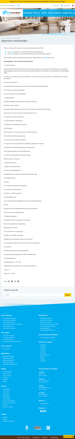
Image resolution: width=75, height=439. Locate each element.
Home (3, 38)
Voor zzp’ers (6, 391)
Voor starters (6, 393)
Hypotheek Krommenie (8, 362)
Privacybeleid (35, 437)
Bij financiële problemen (9, 401)
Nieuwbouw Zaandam (45, 322)
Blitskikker (55, 437)
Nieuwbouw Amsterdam (46, 318)
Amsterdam (43, 345)
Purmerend (43, 361)
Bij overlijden (6, 395)
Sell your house (6, 373)
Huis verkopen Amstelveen (9, 320)
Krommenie (43, 353)
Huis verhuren (6, 349)
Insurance (5, 379)
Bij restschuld (6, 399)
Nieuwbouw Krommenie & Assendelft (49, 324)
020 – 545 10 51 (43, 382)
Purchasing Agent (7, 371)
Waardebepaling (67, 13)
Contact (5, 381)
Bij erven (5, 405)
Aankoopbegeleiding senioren (47, 330)
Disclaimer (44, 437)
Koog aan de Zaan (44, 355)
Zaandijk (42, 359)
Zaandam (42, 349)
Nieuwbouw (36, 13)
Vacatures (5, 417)
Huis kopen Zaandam (8, 339)
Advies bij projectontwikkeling (47, 326)
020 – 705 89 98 (43, 375)
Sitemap (5, 419)
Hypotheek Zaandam (8, 358)
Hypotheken (58, 13)
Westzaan (42, 357)
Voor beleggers (6, 389)
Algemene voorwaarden (9, 421)
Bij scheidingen (6, 397)
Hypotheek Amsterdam (8, 356)
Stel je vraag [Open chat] (68, 436)
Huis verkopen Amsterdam (9, 318)
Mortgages (5, 377)
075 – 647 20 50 (43, 396)
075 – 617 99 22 (43, 389)
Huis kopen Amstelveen (8, 337)
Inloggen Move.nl (44, 403)
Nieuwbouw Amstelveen (46, 320)
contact (45, 57)
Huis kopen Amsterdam (8, 335)
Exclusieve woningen (8, 407)
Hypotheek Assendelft (8, 360)
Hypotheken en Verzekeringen (10, 364)
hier (12, 52)
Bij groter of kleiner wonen (9, 403)
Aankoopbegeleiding (45, 328)
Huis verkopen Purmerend (9, 328)
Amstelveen (43, 347)
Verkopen (44, 13)
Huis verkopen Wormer (8, 326)
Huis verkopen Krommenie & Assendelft (12, 324)
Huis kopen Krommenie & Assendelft (12, 341)
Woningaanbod (28, 13)
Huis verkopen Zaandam (9, 322)
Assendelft (43, 351)
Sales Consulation (7, 375)
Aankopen (51, 13)
